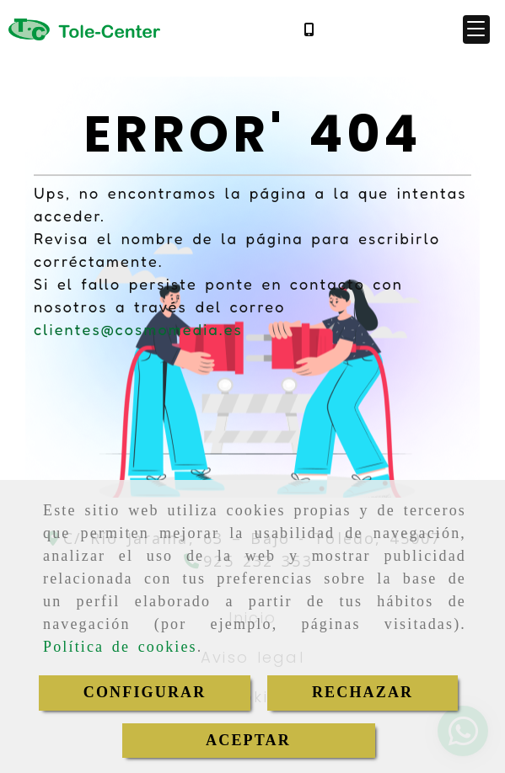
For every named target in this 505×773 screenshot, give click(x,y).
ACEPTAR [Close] (248, 740)
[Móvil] (309, 29)
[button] (476, 29)
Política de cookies (120, 646)
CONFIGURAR (145, 692)
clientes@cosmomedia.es (138, 329)
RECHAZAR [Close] (362, 692)
